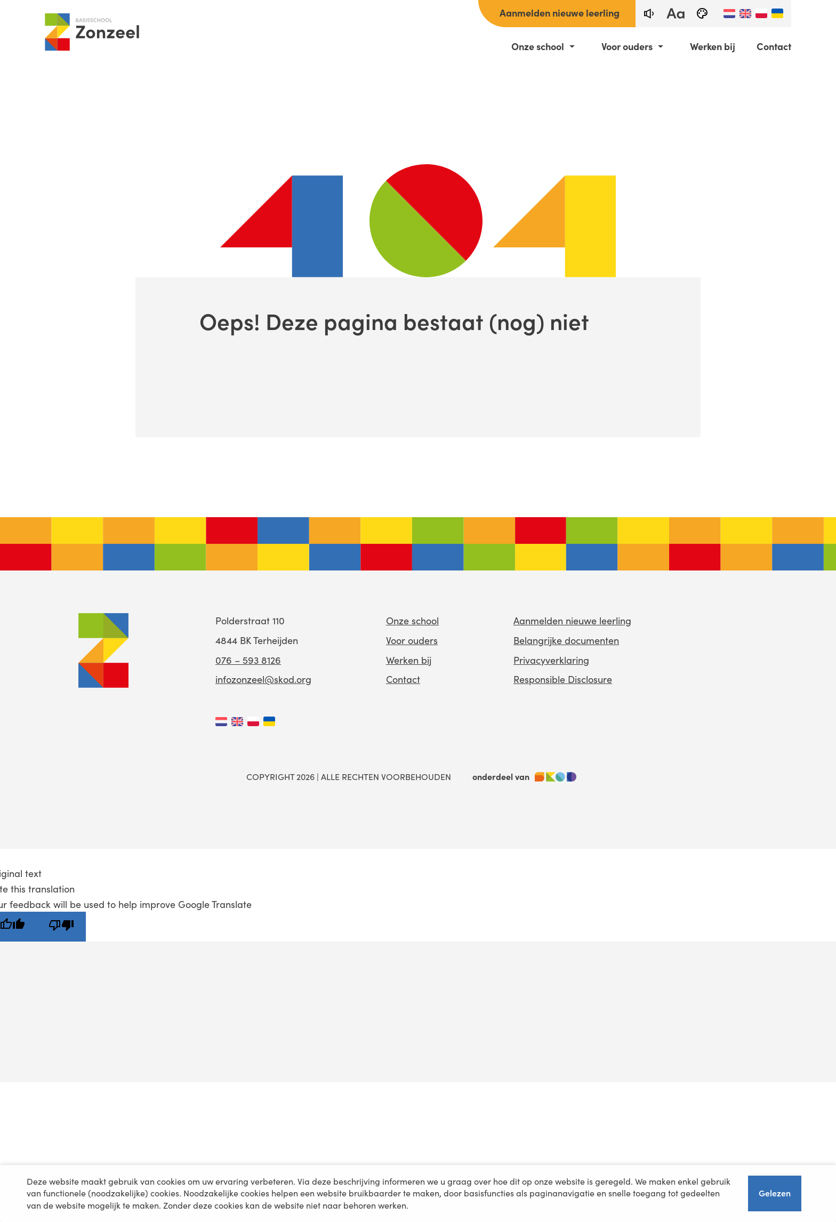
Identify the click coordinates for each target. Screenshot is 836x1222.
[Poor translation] (61, 927)
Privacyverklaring (551, 660)
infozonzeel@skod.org (263, 679)
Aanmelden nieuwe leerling (560, 12)
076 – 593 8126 (248, 660)
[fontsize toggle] (675, 13)
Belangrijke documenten (566, 640)
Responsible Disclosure (562, 679)
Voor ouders (627, 46)
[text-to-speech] (649, 13)
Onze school (537, 46)
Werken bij (712, 46)
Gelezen (775, 1193)
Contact (774, 46)
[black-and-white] (702, 13)
